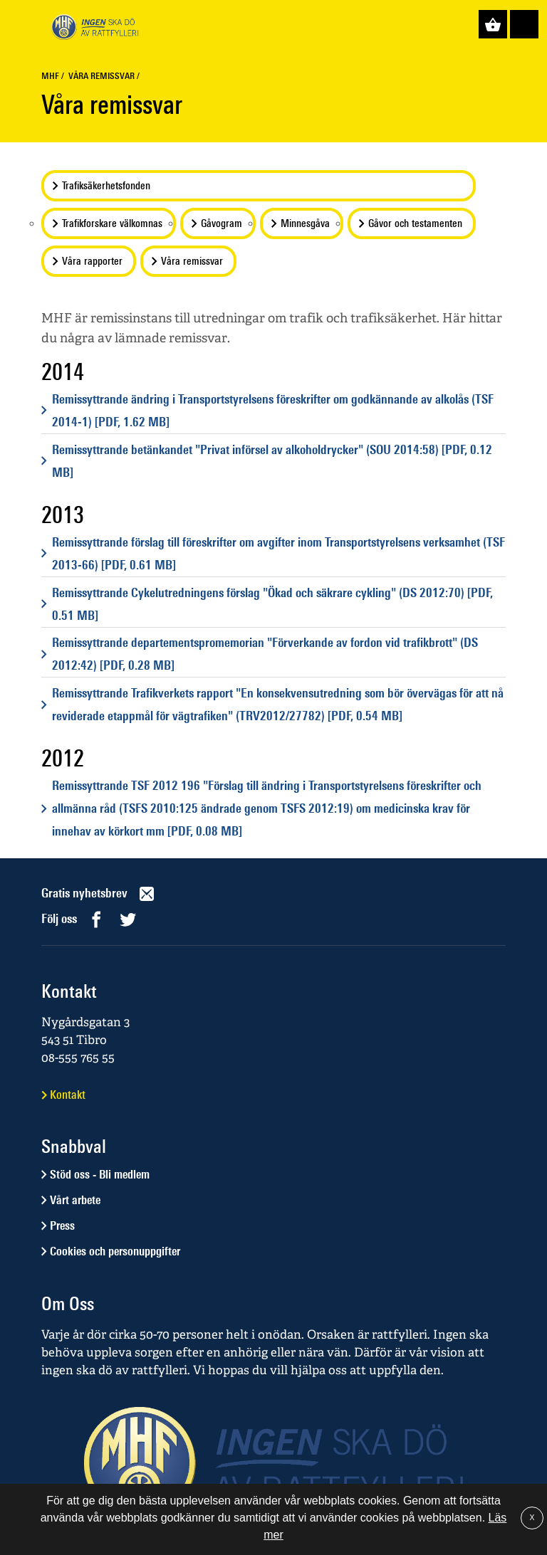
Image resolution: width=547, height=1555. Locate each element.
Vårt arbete (75, 1200)
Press (62, 1225)
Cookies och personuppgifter (115, 1251)
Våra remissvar (192, 261)
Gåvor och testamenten (415, 223)
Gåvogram (221, 223)
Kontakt (67, 1094)
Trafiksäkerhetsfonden (106, 185)
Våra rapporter (92, 261)
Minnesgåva (305, 223)
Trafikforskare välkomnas (112, 223)
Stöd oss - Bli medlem (100, 1174)
